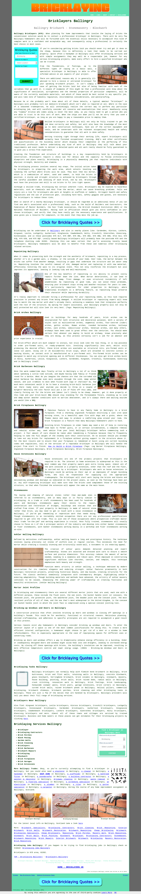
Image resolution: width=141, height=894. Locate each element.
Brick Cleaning (85, 828)
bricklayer (57, 71)
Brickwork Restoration (54, 830)
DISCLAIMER (122, 15)
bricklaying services (112, 54)
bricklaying (24, 167)
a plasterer (59, 771)
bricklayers (117, 154)
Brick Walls (33, 830)
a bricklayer (98, 769)
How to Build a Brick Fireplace (65, 446)
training (89, 139)
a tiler (77, 785)
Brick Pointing (49, 836)
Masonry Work (99, 833)
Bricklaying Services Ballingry (38, 724)
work (85, 147)
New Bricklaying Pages (27, 875)
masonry (122, 677)
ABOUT (105, 15)
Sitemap (15, 875)
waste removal (98, 779)
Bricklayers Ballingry (57, 857)
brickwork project (65, 84)
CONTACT (112, 15)
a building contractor (80, 777)
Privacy (125, 875)
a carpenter (46, 787)
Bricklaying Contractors (61, 828)
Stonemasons (120, 836)
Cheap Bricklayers (50, 833)
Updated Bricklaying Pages (46, 875)
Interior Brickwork (66, 838)
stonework (111, 677)
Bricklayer (78, 836)
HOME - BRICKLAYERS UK (70, 867)
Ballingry (55, 231)
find (21, 705)
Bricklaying (20, 231)
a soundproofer (44, 777)
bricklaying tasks (113, 690)
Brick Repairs (46, 838)
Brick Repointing (106, 828)
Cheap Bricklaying (103, 830)
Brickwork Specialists (33, 828)
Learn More (106, 893)
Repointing (68, 833)
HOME (92, 15)
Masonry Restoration (115, 838)
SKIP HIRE (45, 774)
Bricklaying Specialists (26, 833)
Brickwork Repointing (80, 830)
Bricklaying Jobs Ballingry (36, 848)
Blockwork (65, 836)
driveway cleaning (63, 779)
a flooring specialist (37, 782)
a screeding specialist (78, 782)
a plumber (49, 785)
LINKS (98, 15)
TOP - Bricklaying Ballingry (28, 857)
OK (115, 893)
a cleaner (86, 771)
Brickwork (121, 830)
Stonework (19, 836)
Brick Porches (83, 833)
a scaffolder (73, 774)
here (26, 719)
